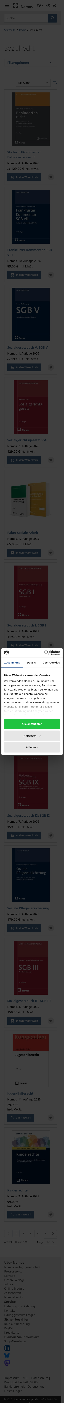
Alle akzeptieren (32, 723)
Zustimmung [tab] (12, 662)
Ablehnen (32, 747)
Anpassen (32, 735)
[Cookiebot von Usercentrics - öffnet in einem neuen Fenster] (45, 652)
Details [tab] (31, 662)
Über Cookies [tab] (51, 662)
